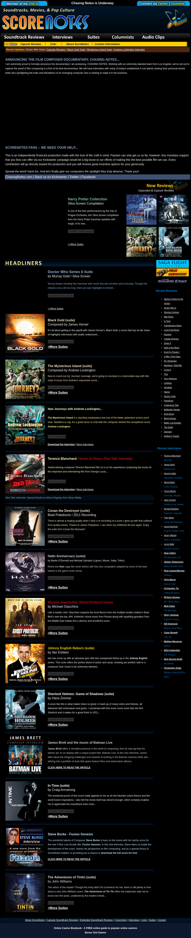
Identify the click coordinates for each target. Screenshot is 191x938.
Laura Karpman (171, 526)
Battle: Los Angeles (172, 423)
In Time (167, 321)
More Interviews (85, 444)
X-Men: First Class (172, 356)
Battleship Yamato (172, 410)
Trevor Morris (170, 491)
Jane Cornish (170, 500)
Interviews (134, 920)
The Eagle (168, 427)
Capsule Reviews (56, 49)
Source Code (170, 396)
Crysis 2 (167, 370)
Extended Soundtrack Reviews (96, 920)
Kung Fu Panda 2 (172, 352)
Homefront (168, 401)
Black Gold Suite (76, 49)
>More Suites (58, 346)
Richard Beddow (171, 509)
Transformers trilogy (173, 326)
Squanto (167, 334)
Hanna (167, 392)
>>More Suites (75, 244)
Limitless (168, 383)
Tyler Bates (169, 518)
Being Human (170, 418)
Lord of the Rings (171, 330)
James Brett (169, 465)
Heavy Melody (170, 535)
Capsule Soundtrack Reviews (62, 920)
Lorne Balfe (169, 544)
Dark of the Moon (171, 348)
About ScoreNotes (35, 920)
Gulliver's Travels (171, 436)
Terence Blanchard (172, 456)
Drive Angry (169, 414)
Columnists (121, 920)
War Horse (168, 317)
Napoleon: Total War (173, 365)
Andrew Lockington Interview (129, 49)
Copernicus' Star (171, 405)
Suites (152, 920)
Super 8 (167, 343)
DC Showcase (170, 361)
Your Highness (170, 379)
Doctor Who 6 (170, 308)
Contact (162, 920)
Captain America (171, 339)
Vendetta (168, 387)
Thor (166, 374)
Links (144, 920)
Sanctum (168, 432)
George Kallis (170, 473)
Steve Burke (169, 482)
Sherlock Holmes (171, 312)
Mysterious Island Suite (99, 49)
